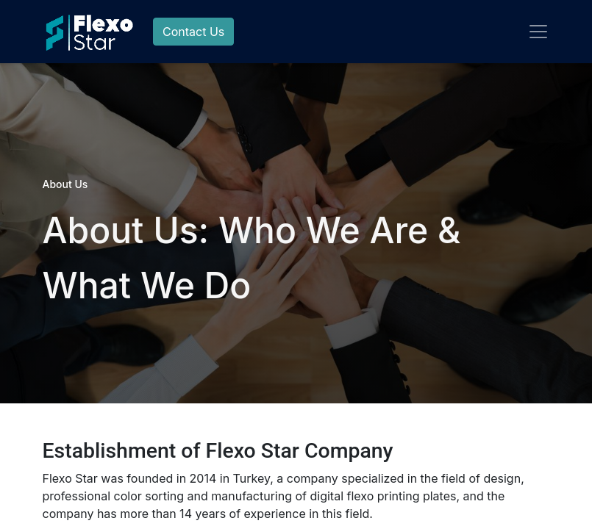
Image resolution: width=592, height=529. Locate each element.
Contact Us (193, 31)
